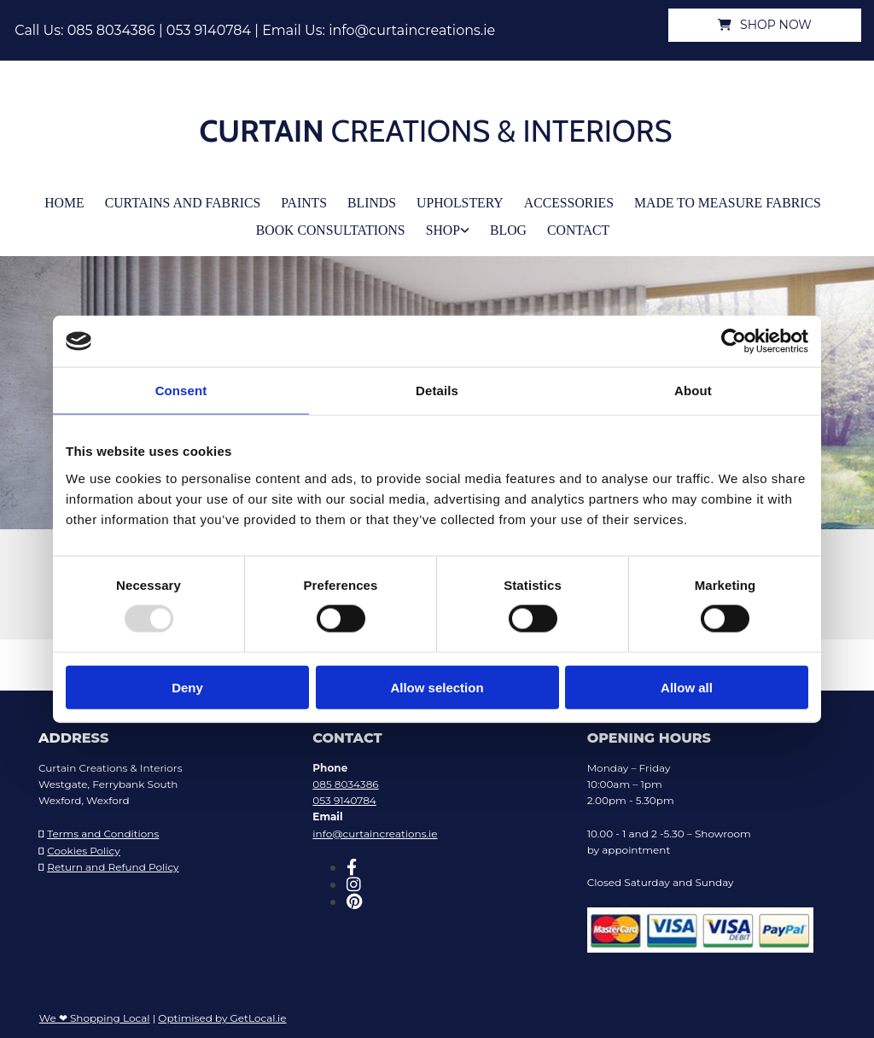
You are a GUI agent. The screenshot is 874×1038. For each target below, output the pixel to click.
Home (79, 200)
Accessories (564, 200)
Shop (441, 226)
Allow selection (436, 686)
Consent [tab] (181, 390)
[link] (450, 226)
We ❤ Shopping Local (94, 1012)
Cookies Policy (83, 845)
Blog (505, 226)
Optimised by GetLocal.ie (222, 1012)
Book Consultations (334, 226)
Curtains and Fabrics (193, 200)
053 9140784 (208, 30)
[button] (764, 25)
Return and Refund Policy (112, 861)
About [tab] (693, 390)
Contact (573, 226)
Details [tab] (437, 390)
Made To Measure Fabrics (716, 200)
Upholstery (459, 200)
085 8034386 (111, 30)
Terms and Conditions (103, 829)
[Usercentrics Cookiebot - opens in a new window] (733, 341)
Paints (309, 200)
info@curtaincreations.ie (412, 30)
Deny (187, 686)
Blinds (375, 200)
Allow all (687, 686)
